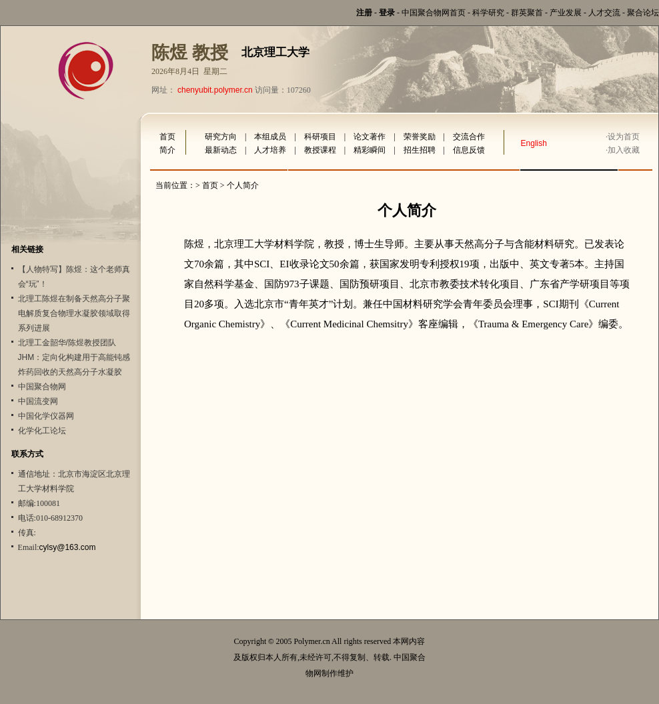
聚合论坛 (643, 12)
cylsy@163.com (67, 547)
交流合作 (469, 136)
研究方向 (221, 136)
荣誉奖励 (420, 136)
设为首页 (624, 136)
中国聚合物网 (42, 386)
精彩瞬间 (370, 150)
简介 (167, 150)
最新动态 (221, 150)
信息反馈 (469, 150)
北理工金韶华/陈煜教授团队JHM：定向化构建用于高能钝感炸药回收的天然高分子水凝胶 (74, 357)
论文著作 (370, 136)
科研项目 (320, 136)
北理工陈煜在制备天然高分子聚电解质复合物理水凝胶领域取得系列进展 (74, 313)
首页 (167, 136)
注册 (364, 12)
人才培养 (270, 150)
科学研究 (488, 12)
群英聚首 (527, 12)
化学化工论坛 (42, 430)
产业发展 (566, 12)
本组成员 (270, 136)
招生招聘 (420, 150)
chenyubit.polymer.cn (215, 90)
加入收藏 (624, 150)
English (534, 143)
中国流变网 (38, 401)
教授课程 (320, 150)
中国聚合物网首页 (434, 12)
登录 (387, 12)
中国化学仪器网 (46, 416)
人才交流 (604, 12)
